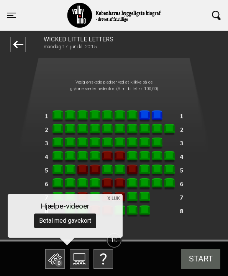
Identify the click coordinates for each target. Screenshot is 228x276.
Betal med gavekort (65, 220)
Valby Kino (65, 8)
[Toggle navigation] (11, 15)
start (201, 258)
